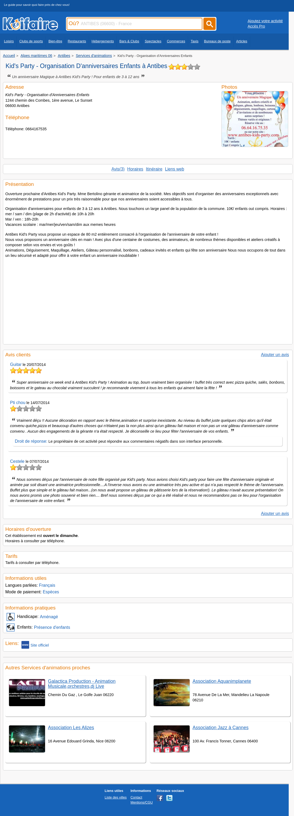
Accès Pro (256, 26)
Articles (241, 41)
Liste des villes (116, 797)
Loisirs (9, 41)
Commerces (176, 41)
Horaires (135, 169)
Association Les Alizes (71, 727)
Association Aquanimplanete (222, 681)
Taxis (194, 41)
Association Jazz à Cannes (220, 727)
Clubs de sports (31, 41)
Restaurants (77, 41)
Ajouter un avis (275, 354)
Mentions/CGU (142, 802)
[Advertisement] (148, 300)
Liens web (174, 169)
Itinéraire (154, 169)
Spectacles (153, 41)
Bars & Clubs (129, 41)
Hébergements (103, 41)
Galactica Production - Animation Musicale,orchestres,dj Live (81, 684)
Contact (136, 797)
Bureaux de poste (217, 41)
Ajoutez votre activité (265, 21)
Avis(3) (118, 169)
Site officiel (35, 645)
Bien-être (55, 41)
